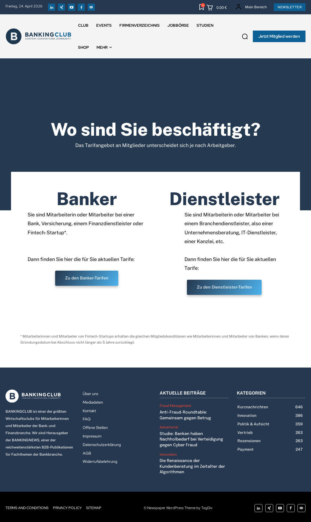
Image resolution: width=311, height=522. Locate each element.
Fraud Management (175, 406)
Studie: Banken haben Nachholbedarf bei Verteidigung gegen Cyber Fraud (191, 438)
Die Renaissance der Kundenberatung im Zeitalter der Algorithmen (192, 464)
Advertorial (169, 427)
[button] (245, 36)
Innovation (168, 453)
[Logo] (40, 396)
